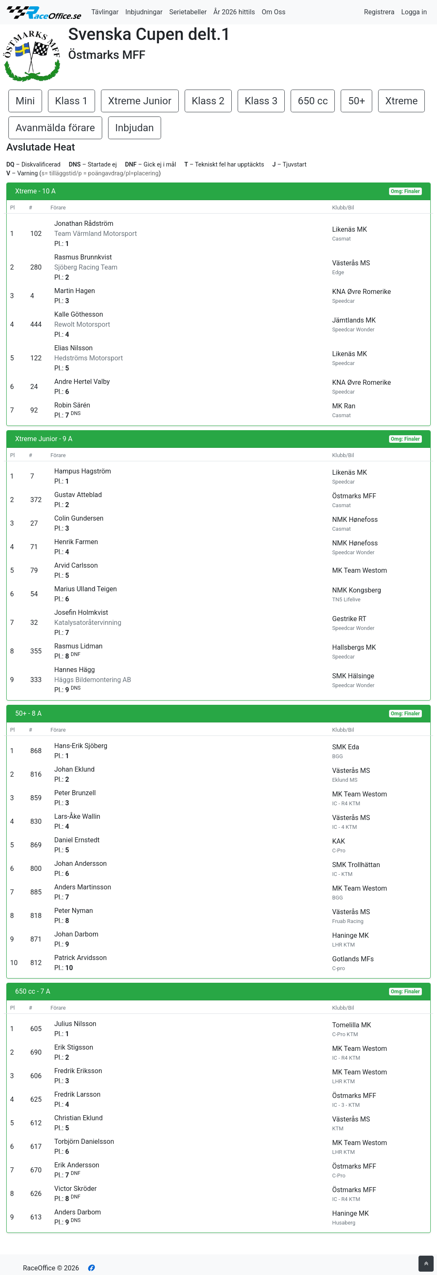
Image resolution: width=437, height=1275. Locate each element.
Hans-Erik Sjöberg (80, 746)
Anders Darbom (77, 1212)
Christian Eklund (78, 1118)
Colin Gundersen (78, 518)
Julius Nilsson (75, 1024)
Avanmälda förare (55, 128)
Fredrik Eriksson (78, 1071)
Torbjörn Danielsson (84, 1141)
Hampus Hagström (82, 471)
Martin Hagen (74, 291)
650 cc (313, 101)
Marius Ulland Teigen (85, 589)
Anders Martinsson (82, 887)
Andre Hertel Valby (82, 382)
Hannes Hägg (74, 670)
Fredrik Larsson (77, 1094)
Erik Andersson (76, 1165)
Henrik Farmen (76, 542)
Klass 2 (208, 101)
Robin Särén (72, 405)
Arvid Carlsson (76, 565)
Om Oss (274, 12)
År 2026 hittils (234, 12)
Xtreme (401, 101)
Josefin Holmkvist (81, 612)
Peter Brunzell (75, 793)
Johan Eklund (74, 769)
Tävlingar (105, 12)
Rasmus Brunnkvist (83, 257)
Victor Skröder (75, 1189)
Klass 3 (261, 101)
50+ (356, 101)
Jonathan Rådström (84, 223)
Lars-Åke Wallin (77, 816)
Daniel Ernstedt (77, 840)
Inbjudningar (144, 12)
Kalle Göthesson (78, 314)
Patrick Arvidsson (80, 958)
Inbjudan (134, 128)
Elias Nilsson (73, 348)
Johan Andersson (80, 864)
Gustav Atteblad (78, 495)
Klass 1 (71, 101)
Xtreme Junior (140, 101)
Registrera (379, 12)
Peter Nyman (73, 911)
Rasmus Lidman (78, 646)
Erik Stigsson (73, 1047)
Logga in (414, 12)
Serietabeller (188, 12)
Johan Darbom (76, 934)
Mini (25, 101)
